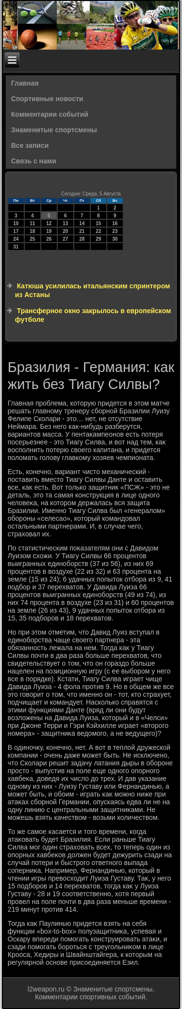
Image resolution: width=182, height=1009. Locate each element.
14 (81, 223)
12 (48, 223)
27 (65, 239)
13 (65, 223)
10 (15, 223)
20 (65, 231)
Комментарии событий (49, 114)
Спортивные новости (47, 99)
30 (114, 239)
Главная (25, 83)
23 (114, 231)
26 (48, 239)
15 (98, 223)
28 (81, 239)
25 (32, 239)
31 (15, 246)
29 (98, 239)
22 (98, 231)
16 (114, 223)
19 (48, 231)
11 (32, 223)
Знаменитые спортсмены (54, 130)
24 (15, 239)
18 (32, 231)
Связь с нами (33, 161)
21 (81, 231)
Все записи (30, 145)
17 (15, 231)
